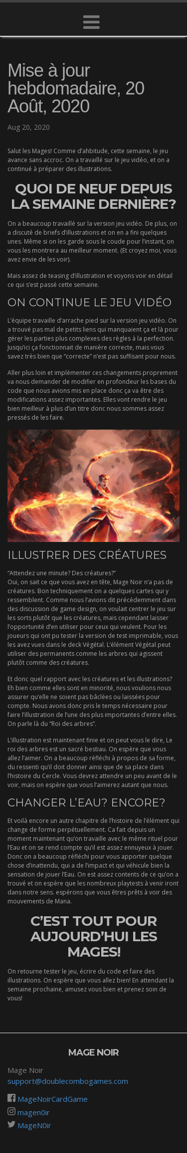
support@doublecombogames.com (67, 1081)
